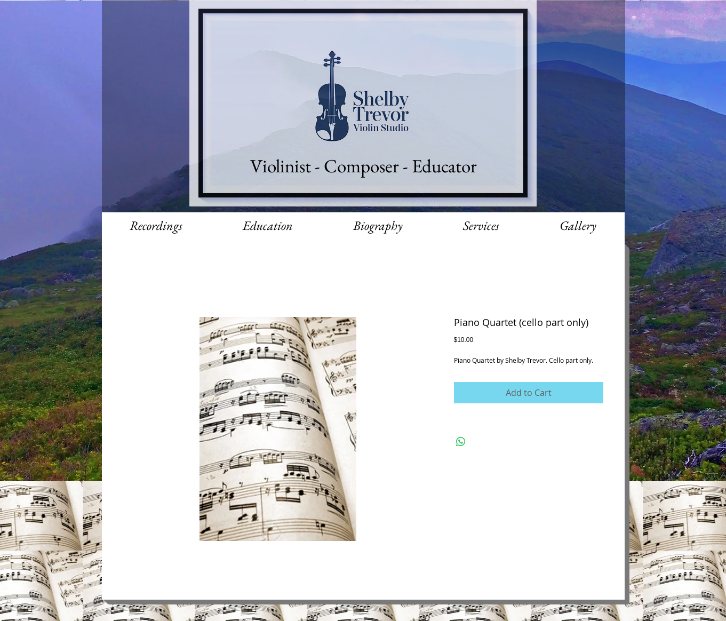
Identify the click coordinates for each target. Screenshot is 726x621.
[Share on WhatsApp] (460, 441)
